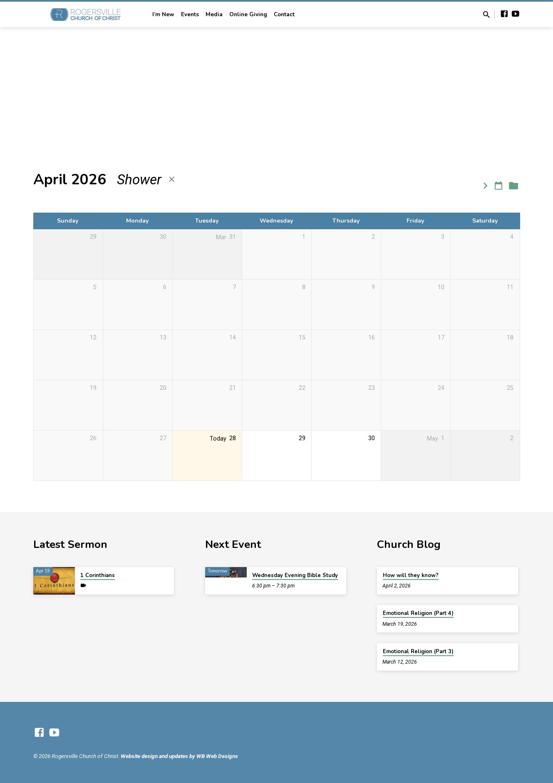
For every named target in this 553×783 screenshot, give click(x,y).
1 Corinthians (97, 575)
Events (190, 14)
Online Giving (248, 14)
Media (214, 14)
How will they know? (411, 575)
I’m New (163, 14)
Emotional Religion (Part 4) (418, 613)
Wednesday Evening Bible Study (295, 575)
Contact (284, 14)
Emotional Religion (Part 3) (418, 651)
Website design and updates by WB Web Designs (179, 756)
